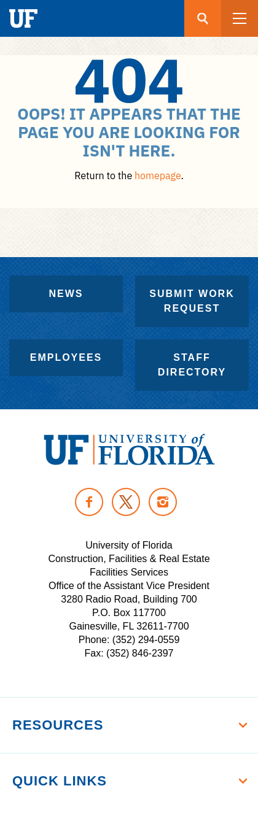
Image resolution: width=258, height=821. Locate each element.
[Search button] (202, 18)
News (66, 293)
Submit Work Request (191, 301)
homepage (158, 175)
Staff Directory (192, 364)
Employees (66, 357)
